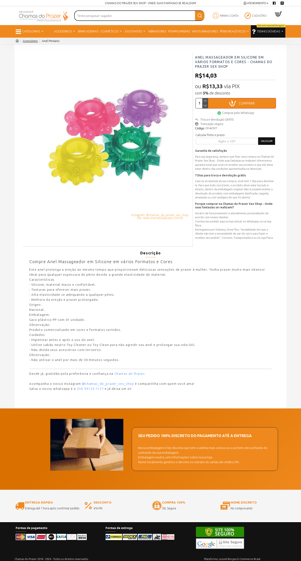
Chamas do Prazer (130, 365)
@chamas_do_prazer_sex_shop (108, 375)
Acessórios (30, 41)
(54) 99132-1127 (90, 380)
